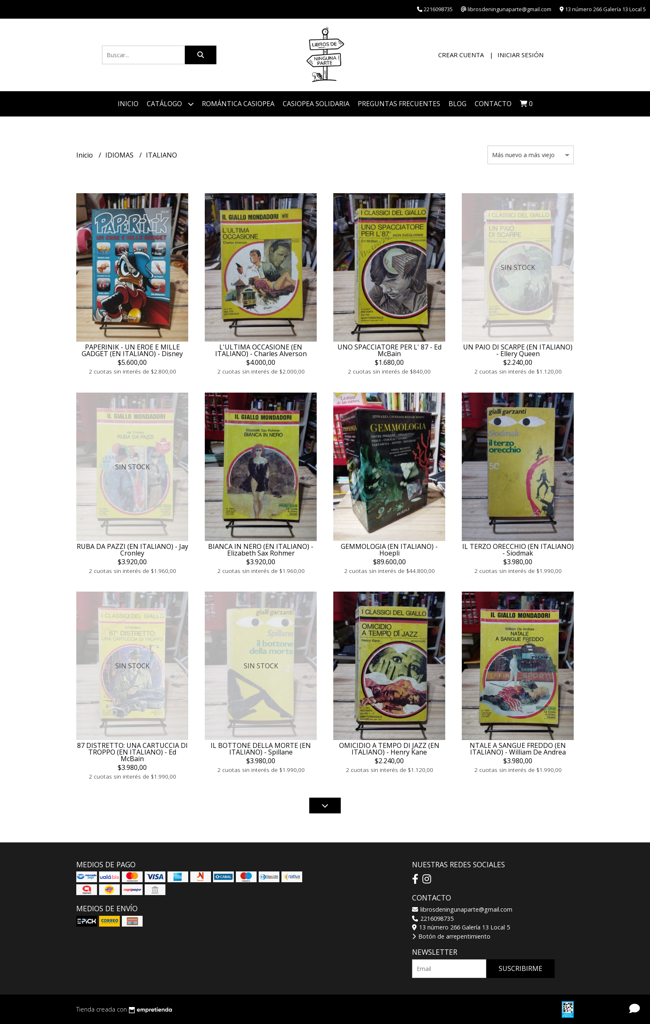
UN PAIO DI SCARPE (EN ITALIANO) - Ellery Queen (517, 350)
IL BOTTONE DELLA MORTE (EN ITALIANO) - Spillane (261, 749)
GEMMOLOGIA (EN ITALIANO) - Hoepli (389, 550)
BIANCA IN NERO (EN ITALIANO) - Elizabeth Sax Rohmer (260, 550)
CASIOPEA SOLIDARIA (316, 103)
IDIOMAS (120, 155)
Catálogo (170, 103)
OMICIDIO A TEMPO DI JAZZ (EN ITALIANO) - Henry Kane (389, 749)
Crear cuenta (461, 55)
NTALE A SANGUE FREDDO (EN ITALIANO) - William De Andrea (518, 749)
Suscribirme (520, 968)
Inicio (128, 103)
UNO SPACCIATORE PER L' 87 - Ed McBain (389, 350)
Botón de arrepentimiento (451, 936)
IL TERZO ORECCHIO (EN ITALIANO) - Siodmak (518, 550)
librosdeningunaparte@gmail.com (462, 909)
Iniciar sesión (520, 55)
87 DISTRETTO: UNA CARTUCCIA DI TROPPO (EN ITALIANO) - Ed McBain (132, 752)
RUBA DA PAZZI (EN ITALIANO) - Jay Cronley (132, 550)
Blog (457, 103)
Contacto (493, 103)
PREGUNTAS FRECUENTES (399, 103)
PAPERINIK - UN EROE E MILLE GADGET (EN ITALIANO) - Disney (132, 350)
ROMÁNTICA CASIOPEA (238, 103)
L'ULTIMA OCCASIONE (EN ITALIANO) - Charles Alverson (261, 350)
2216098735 (433, 918)
